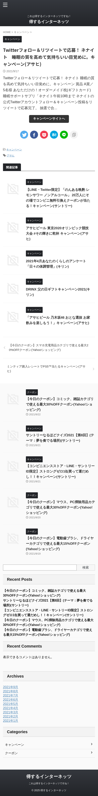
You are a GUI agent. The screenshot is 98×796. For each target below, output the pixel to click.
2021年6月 (10, 699)
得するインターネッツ (49, 21)
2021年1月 (10, 720)
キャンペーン (14, 149)
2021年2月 (10, 716)
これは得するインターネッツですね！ (49, 783)
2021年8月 (10, 691)
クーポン (11, 753)
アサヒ (11, 155)
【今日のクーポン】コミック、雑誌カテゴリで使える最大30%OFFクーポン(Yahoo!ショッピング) (60, 404)
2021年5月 (10, 704)
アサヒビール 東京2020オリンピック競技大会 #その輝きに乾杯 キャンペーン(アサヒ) (57, 233)
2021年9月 (10, 687)
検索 (85, 567)
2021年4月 (10, 708)
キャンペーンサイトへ (49, 118)
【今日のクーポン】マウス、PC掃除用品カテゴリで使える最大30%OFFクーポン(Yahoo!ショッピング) (60, 507)
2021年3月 (10, 712)
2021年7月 (10, 695)
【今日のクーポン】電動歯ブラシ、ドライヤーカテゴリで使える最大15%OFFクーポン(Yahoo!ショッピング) (60, 543)
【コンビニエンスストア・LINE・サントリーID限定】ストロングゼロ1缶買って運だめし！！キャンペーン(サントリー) (60, 471)
